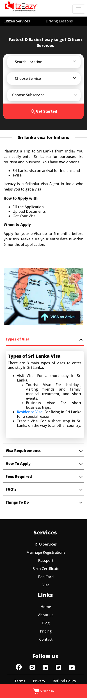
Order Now (43, 691)
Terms (19, 681)
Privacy (39, 681)
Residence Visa (29, 411)
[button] (46, 62)
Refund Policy (64, 681)
